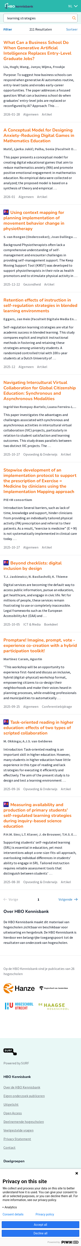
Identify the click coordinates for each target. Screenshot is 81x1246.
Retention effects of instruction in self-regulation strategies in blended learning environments (40, 305)
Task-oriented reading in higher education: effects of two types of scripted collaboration (38, 727)
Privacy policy (45, 1214)
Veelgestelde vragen (18, 1130)
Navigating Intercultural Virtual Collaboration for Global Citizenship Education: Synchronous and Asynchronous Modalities (39, 391)
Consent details (13, 1214)
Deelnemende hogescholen (23, 1121)
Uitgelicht (11, 1104)
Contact (9, 1147)
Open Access (12, 1113)
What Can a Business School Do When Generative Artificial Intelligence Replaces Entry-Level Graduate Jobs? (37, 51)
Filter (7, 29)
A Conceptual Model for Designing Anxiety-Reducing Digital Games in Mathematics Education (38, 135)
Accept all (40, 1224)
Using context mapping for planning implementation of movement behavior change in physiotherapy (33, 221)
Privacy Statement (17, 1139)
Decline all (41, 1233)
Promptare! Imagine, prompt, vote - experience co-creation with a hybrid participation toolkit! (40, 645)
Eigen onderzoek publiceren (24, 1096)
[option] (40, 998)
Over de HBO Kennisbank (21, 1087)
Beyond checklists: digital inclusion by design (32, 565)
